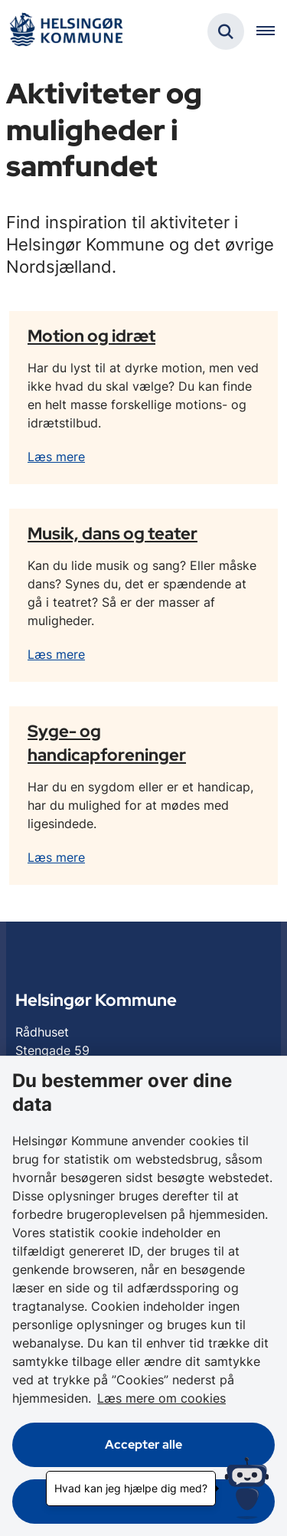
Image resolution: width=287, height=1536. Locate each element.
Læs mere (56, 456)
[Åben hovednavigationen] (271, 31)
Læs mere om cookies (161, 1398)
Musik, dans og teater (112, 533)
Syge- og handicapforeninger (107, 742)
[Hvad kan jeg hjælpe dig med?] (246, 1488)
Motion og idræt (91, 335)
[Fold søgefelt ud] (225, 31)
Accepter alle (143, 1444)
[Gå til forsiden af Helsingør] (66, 31)
